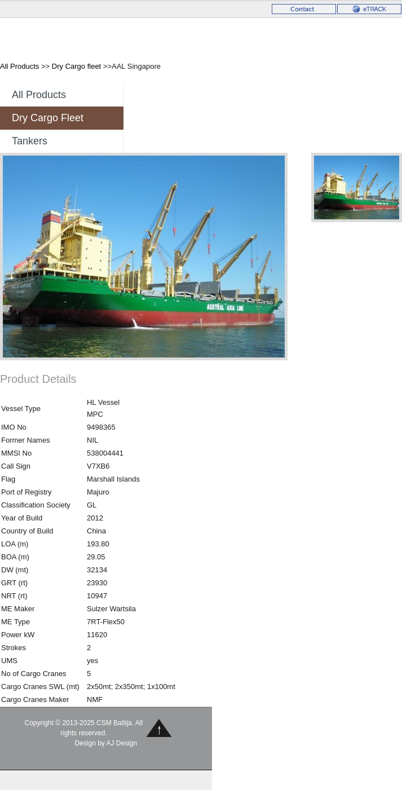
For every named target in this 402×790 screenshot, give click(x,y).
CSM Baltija (51, 39)
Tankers (29, 141)
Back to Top (159, 728)
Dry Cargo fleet (76, 66)
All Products (19, 66)
